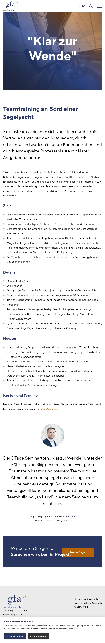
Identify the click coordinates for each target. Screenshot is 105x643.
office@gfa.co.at (49, 409)
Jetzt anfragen (77, 552)
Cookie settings (38, 636)
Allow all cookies (14, 636)
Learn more (73, 628)
